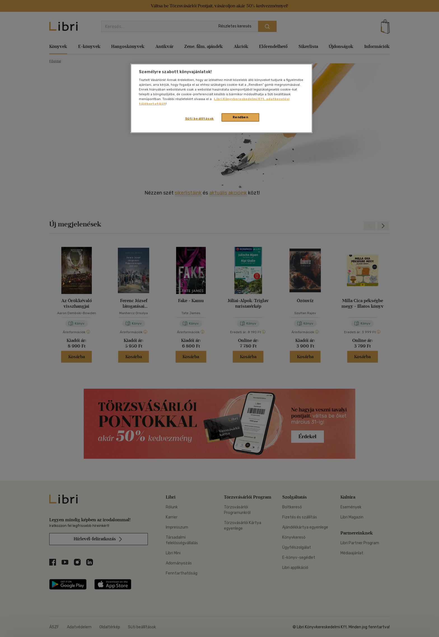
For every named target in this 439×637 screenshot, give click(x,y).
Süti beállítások (199, 119)
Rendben (240, 117)
